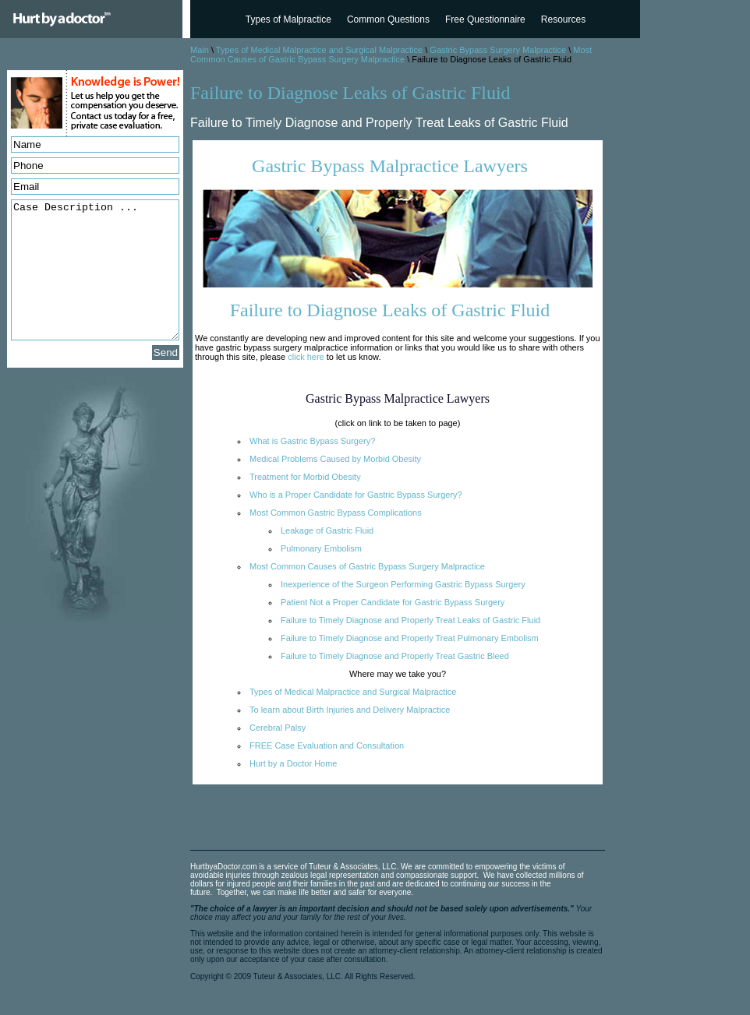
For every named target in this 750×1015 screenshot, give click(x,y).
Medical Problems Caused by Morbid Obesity (335, 458)
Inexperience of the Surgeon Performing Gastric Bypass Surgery (403, 584)
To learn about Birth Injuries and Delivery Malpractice (349, 709)
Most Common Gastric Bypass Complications (335, 512)
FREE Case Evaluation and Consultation (326, 745)
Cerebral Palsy (277, 727)
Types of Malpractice (288, 19)
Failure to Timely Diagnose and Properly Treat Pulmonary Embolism (410, 638)
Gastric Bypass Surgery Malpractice (498, 50)
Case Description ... (95, 269)
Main (199, 50)
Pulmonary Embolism (321, 548)
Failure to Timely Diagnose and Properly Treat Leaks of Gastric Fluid (410, 620)
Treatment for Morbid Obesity (305, 476)
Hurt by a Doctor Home (293, 763)
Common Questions (388, 19)
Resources (563, 19)
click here (306, 356)
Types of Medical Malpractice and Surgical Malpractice (319, 50)
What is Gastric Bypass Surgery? (312, 441)
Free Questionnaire (485, 19)
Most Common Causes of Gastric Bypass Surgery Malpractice (391, 54)
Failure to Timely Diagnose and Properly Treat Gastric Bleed (395, 656)
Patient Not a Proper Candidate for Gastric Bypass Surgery (392, 602)
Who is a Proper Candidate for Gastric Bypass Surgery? (355, 494)
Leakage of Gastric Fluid (327, 530)
